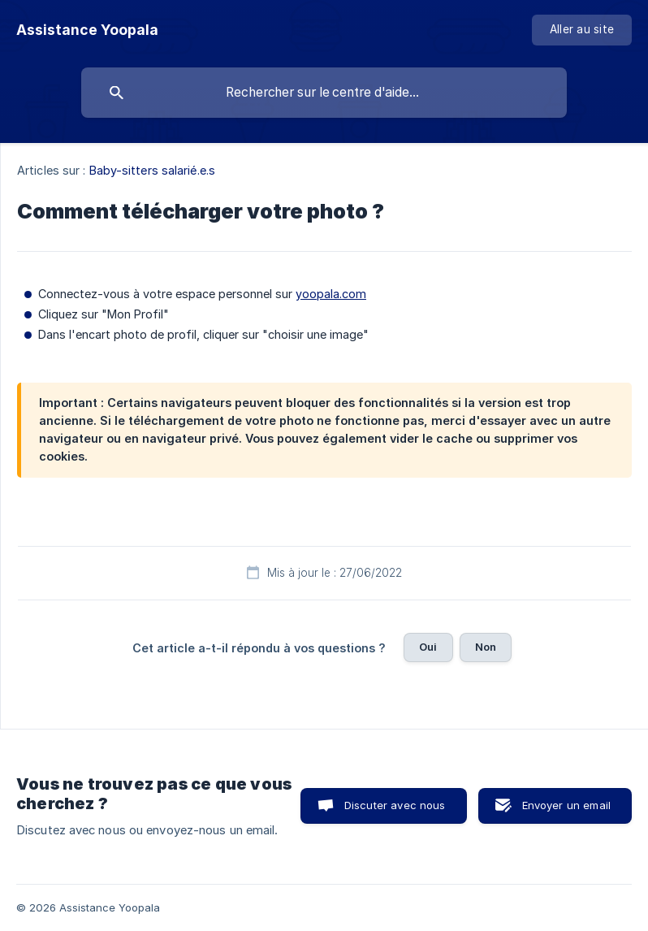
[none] (87, 30)
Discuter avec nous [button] (395, 805)
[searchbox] (324, 92)
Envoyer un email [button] (566, 805)
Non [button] (485, 646)
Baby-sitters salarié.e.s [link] (152, 170)
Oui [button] (428, 646)
